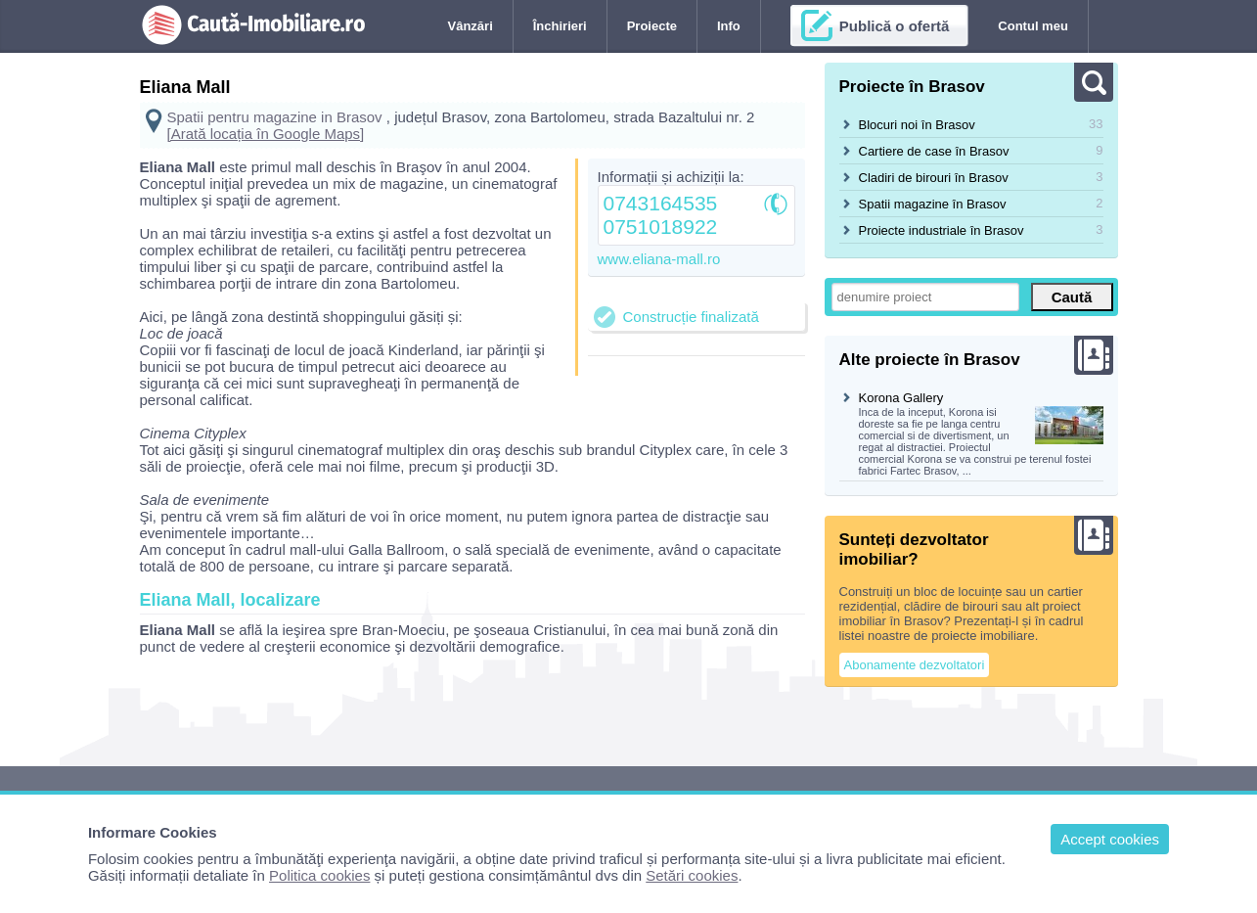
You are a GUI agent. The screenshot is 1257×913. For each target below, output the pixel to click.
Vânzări (470, 26)
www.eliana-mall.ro (659, 259)
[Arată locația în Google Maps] (266, 133)
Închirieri (560, 26)
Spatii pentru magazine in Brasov (274, 117)
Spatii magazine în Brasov (933, 204)
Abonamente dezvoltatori (914, 665)
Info (729, 26)
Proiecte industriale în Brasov (941, 230)
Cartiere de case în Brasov (934, 151)
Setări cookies (692, 875)
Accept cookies (1109, 839)
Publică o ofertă (894, 26)
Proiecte (652, 26)
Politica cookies (319, 875)
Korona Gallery (901, 397)
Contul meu (1033, 26)
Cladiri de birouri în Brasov (934, 177)
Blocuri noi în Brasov (917, 124)
